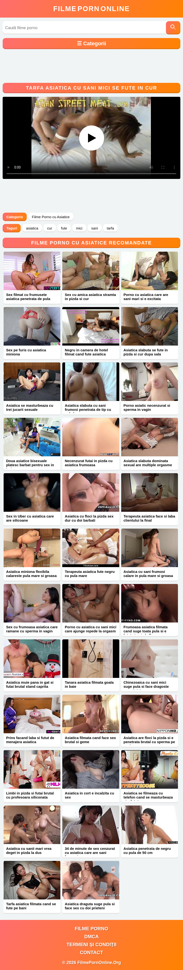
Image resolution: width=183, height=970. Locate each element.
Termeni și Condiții (92, 944)
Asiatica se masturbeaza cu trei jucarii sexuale (29, 407)
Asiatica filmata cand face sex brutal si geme (90, 740)
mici (79, 228)
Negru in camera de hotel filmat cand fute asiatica (86, 352)
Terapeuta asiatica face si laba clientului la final (149, 518)
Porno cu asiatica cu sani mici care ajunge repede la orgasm (90, 629)
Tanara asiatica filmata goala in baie (89, 684)
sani (94, 228)
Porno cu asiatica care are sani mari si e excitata (146, 297)
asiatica (32, 228)
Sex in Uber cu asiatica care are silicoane (30, 518)
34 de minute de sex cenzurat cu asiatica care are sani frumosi (90, 852)
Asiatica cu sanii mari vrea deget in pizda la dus (28, 850)
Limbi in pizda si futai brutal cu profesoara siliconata (30, 795)
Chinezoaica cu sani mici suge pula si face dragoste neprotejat (146, 686)
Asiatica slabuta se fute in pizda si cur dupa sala (146, 352)
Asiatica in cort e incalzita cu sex (89, 795)
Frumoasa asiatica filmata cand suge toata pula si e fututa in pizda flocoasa (146, 631)
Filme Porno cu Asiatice (51, 217)
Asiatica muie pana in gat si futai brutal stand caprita (29, 684)
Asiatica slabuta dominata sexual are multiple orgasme (148, 463)
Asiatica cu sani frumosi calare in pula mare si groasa (148, 574)
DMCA (91, 936)
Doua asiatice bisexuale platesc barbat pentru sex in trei (30, 465)
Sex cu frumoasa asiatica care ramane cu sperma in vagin (31, 629)
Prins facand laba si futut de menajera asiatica (30, 740)
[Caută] (173, 27)
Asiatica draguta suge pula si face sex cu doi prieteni (90, 906)
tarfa (110, 228)
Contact (91, 952)
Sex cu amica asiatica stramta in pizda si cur (90, 297)
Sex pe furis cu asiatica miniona (26, 352)
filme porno (91, 928)
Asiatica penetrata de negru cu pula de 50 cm (147, 850)
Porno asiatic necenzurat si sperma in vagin (147, 407)
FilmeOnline (91, 9)
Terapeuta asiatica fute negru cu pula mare (89, 574)
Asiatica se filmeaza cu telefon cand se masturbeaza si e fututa (148, 797)
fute (64, 228)
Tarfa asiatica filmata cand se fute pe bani (31, 906)
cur (49, 228)
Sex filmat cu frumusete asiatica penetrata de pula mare (28, 299)
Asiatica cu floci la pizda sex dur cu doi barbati (89, 518)
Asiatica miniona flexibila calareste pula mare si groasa (31, 574)
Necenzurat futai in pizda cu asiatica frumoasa (88, 463)
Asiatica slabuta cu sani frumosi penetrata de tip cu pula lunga (88, 409)
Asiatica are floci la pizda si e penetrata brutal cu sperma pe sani (149, 742)
